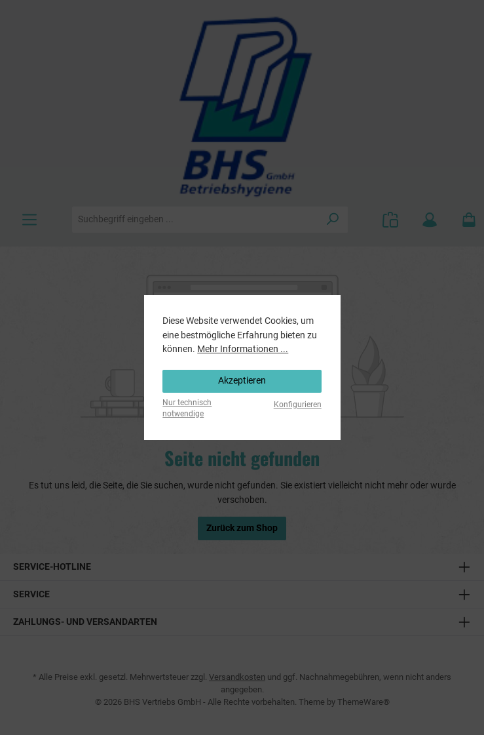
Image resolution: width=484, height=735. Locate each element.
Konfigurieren (298, 404)
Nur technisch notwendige (187, 408)
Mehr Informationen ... (242, 349)
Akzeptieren (242, 380)
